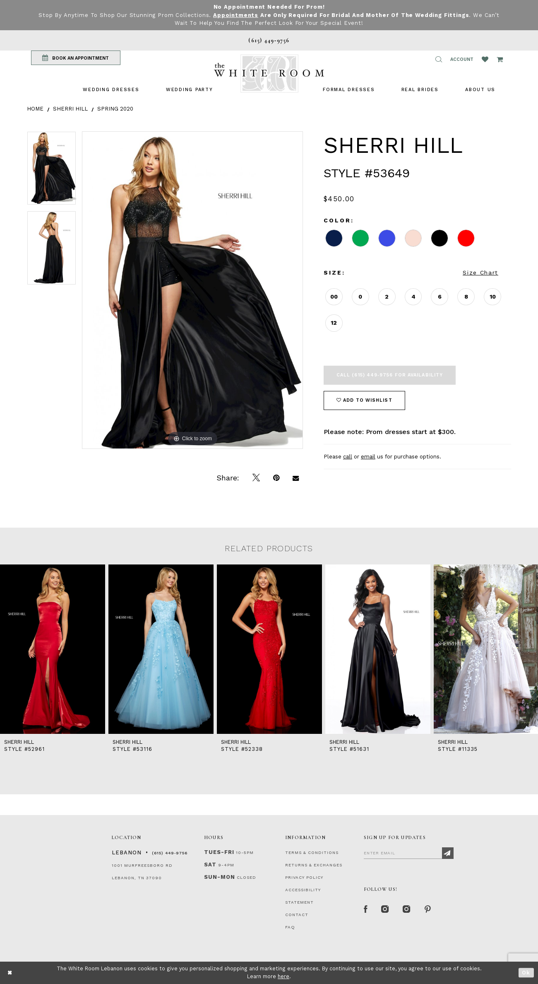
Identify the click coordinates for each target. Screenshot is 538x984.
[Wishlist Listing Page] (485, 59)
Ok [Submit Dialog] (526, 973)
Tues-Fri (219, 852)
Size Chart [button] (480, 272)
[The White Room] (269, 73)
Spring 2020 (115, 109)
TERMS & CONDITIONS (312, 852)
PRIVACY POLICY (304, 877)
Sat (210, 864)
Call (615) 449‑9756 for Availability (389, 375)
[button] (438, 59)
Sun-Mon (219, 877)
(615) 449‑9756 (169, 853)
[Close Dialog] (10, 973)
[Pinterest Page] (428, 910)
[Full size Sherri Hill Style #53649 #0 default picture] (192, 290)
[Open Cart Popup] (499, 59)
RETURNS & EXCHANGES (313, 865)
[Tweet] (256, 478)
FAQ (290, 927)
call (347, 456)
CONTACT (296, 914)
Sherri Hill (70, 109)
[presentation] (52, 649)
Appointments (235, 15)
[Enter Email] (409, 853)
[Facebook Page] (366, 910)
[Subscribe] (448, 853)
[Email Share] (295, 478)
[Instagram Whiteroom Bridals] (407, 910)
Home (35, 109)
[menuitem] (110, 89)
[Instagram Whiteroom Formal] (385, 910)
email (368, 456)
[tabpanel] (51, 171)
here (283, 976)
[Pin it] (276, 478)
